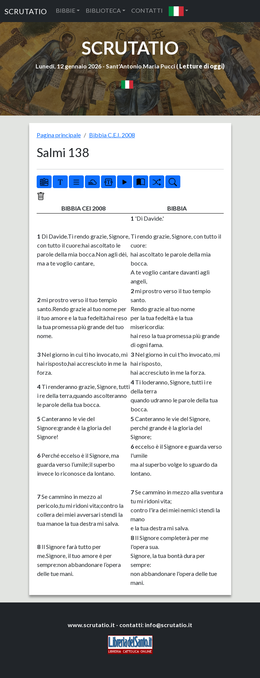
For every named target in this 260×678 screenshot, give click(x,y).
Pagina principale (59, 134)
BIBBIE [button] (65, 10)
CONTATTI (147, 10)
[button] (178, 11)
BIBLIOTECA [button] (103, 10)
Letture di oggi (201, 66)
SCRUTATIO (25, 11)
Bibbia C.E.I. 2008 (112, 134)
